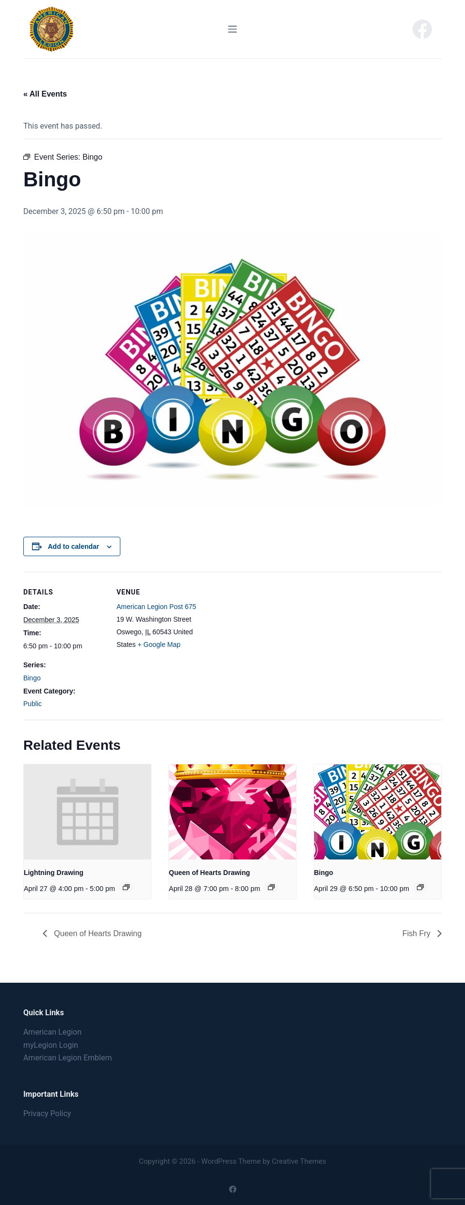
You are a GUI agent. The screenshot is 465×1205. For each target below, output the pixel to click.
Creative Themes (299, 1161)
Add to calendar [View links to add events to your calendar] (74, 546)
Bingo (32, 678)
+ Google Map (159, 644)
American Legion (52, 1032)
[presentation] (87, 812)
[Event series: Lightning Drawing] (126, 887)
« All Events (45, 94)
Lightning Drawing (53, 872)
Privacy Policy (47, 1113)
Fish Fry (417, 933)
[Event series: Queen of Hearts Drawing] (271, 887)
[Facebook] (422, 29)
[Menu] (232, 29)
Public (32, 704)
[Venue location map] (261, 639)
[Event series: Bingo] (420, 887)
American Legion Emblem (67, 1057)
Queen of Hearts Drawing (209, 872)
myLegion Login (50, 1045)
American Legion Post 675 (156, 607)
